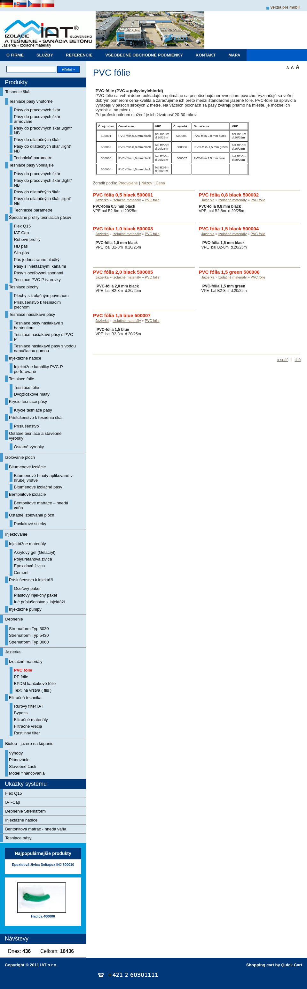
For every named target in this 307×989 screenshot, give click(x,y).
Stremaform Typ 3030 (29, 628)
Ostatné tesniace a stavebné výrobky (35, 436)
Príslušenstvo (26, 426)
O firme (15, 55)
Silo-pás (21, 252)
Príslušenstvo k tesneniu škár (36, 417)
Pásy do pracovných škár (37, 110)
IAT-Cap (21, 232)
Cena (160, 183)
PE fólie (21, 676)
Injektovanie (16, 534)
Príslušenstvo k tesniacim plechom (37, 304)
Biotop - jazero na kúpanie (29, 743)
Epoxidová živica (29, 565)
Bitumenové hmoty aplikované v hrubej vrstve (43, 478)
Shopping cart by (274, 965)
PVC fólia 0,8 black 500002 (229, 194)
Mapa (234, 55)
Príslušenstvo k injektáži (31, 579)
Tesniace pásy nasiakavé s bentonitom (38, 325)
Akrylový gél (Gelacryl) (35, 552)
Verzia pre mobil (285, 7)
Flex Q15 (22, 226)
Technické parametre (33, 157)
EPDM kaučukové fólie (35, 683)
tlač (298, 360)
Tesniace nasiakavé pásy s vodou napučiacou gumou (45, 348)
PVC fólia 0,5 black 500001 (123, 194)
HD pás (21, 246)
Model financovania (27, 773)
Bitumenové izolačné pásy (38, 487)
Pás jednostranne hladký (36, 259)
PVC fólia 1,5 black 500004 (229, 228)
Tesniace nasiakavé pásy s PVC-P (44, 337)
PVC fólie (23, 670)
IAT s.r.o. (49, 965)
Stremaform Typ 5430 (29, 635)
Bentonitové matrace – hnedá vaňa (41, 505)
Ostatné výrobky (29, 446)
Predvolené (128, 183)
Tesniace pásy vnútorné (30, 101)
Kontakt (206, 55)
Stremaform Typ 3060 (29, 642)
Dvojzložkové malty (32, 394)
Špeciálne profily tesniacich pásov (40, 217)
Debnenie (14, 619)
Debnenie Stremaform (25, 811)
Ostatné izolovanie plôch (31, 515)
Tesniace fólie (21, 378)
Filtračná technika (25, 697)
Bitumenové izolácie (27, 467)
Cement (21, 572)
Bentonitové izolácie (27, 494)
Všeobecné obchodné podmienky (144, 55)
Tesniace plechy (23, 287)
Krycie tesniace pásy (28, 401)
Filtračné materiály (31, 719)
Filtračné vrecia (28, 726)
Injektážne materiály (27, 543)
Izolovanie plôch (20, 457)
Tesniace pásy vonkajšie (31, 165)
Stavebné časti (22, 766)
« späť (282, 360)
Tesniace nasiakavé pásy (32, 314)
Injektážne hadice (25, 358)
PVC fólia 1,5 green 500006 (229, 272)
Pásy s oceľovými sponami (38, 273)
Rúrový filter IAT (28, 706)
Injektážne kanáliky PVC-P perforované (38, 369)
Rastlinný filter (27, 733)
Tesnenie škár (18, 91)
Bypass (21, 712)
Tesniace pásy (18, 838)
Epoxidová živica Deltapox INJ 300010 (43, 864)
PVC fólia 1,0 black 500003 (123, 228)
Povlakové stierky (30, 523)
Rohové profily (27, 239)
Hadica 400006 (43, 916)
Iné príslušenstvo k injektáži (39, 601)
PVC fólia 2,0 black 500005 (123, 272)
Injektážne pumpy (25, 609)
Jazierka (9, 45)
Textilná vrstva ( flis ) (33, 690)
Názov (146, 183)
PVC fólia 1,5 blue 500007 (122, 315)
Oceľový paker (27, 588)
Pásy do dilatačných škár (37, 139)
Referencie (79, 55)
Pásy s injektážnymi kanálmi (40, 266)
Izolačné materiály (35, 45)
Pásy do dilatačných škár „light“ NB (43, 148)
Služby (44, 55)
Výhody (16, 753)
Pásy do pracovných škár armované (37, 119)
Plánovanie (19, 759)
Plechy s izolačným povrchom (41, 295)
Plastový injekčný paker (36, 595)
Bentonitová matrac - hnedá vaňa (35, 829)
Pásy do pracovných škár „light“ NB (43, 130)
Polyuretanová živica (33, 559)
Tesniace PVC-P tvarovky (37, 279)
